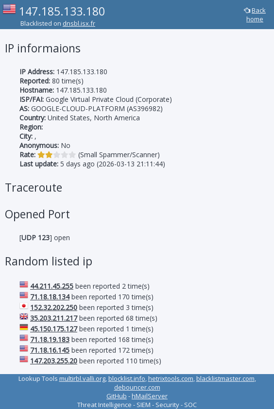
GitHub (116, 396)
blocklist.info (126, 378)
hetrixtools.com (170, 378)
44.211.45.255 (51, 286)
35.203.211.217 (53, 318)
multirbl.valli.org (82, 378)
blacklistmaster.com (225, 378)
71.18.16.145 (49, 350)
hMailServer (150, 396)
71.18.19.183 (49, 339)
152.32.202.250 (53, 307)
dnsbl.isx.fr (79, 23)
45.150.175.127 (53, 328)
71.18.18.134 (49, 296)
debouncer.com (137, 387)
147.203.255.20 (53, 360)
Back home (256, 14)
